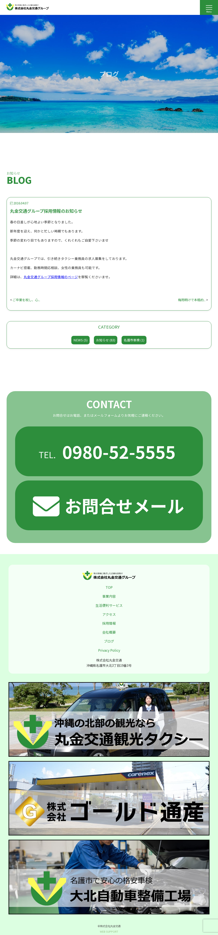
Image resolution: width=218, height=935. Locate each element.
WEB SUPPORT (109, 932)
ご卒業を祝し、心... (27, 299)
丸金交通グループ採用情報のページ (51, 276)
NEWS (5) (80, 340)
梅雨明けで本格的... (190, 299)
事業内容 (109, 596)
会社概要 (109, 632)
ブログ (109, 641)
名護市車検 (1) (134, 340)
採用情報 (109, 623)
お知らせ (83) (105, 340)
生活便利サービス (109, 605)
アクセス (109, 614)
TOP (109, 587)
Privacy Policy (109, 650)
